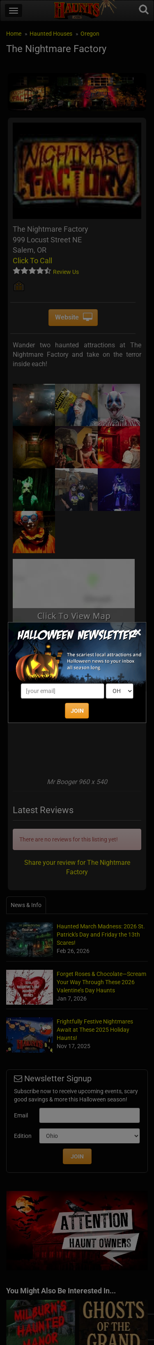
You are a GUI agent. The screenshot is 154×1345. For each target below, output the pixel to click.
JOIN (77, 710)
